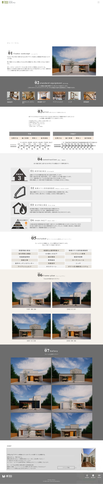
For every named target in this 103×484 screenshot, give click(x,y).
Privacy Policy (51, 479)
